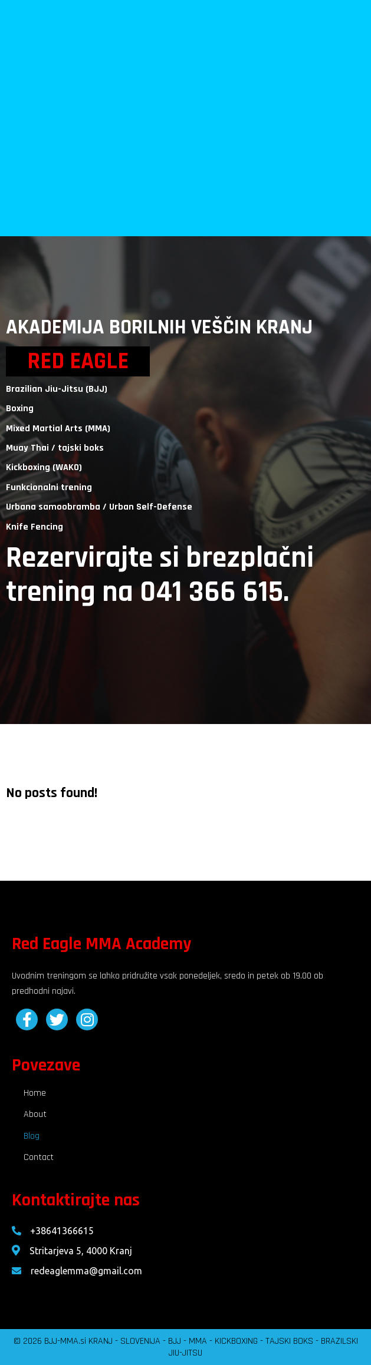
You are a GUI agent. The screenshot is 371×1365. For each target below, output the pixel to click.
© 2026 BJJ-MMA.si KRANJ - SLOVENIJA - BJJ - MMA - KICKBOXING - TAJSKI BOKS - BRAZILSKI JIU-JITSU (186, 1347)
